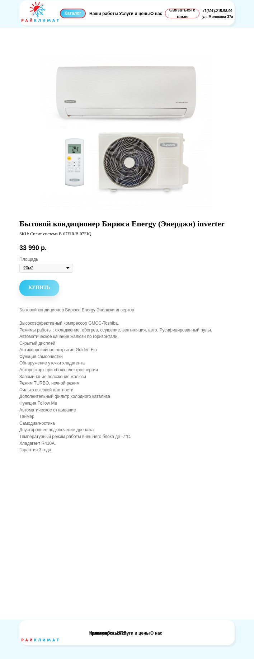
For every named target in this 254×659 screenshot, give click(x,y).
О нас (156, 13)
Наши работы (103, 13)
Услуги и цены (134, 13)
